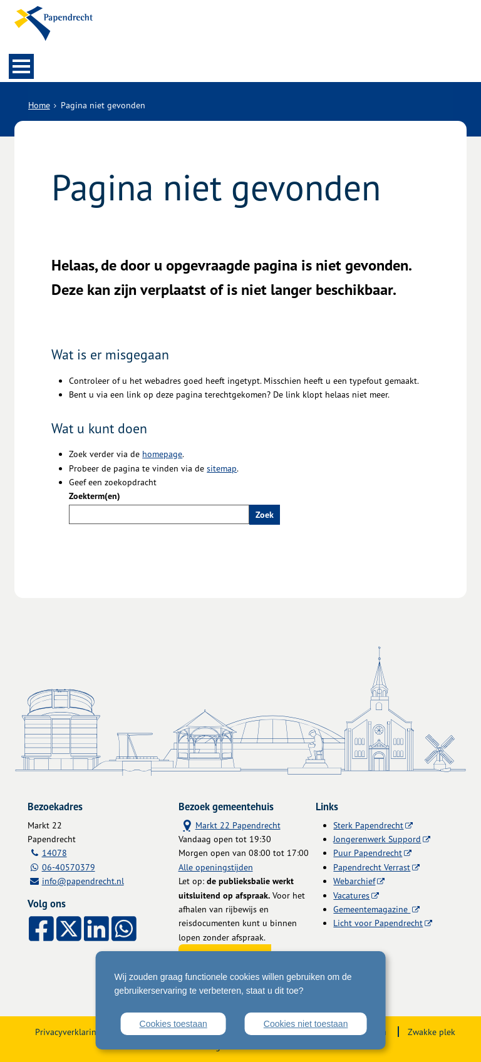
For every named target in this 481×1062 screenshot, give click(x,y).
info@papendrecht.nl (83, 880)
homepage (162, 453)
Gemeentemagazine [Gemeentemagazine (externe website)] (371, 909)
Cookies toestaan (173, 1024)
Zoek (265, 514)
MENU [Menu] (21, 66)
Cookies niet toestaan (306, 1024)
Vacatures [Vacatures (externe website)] (351, 895)
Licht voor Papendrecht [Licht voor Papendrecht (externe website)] (378, 922)
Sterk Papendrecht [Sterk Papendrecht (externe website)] (368, 825)
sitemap (222, 468)
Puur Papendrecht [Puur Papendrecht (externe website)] (367, 852)
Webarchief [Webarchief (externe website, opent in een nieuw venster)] (354, 880)
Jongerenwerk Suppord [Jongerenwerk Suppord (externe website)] (377, 838)
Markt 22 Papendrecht (229, 824)
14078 (54, 852)
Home (39, 105)
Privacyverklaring (68, 1031)
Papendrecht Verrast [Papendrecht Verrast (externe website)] (371, 867)
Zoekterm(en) (94, 496)
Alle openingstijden (215, 867)
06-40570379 (68, 867)
